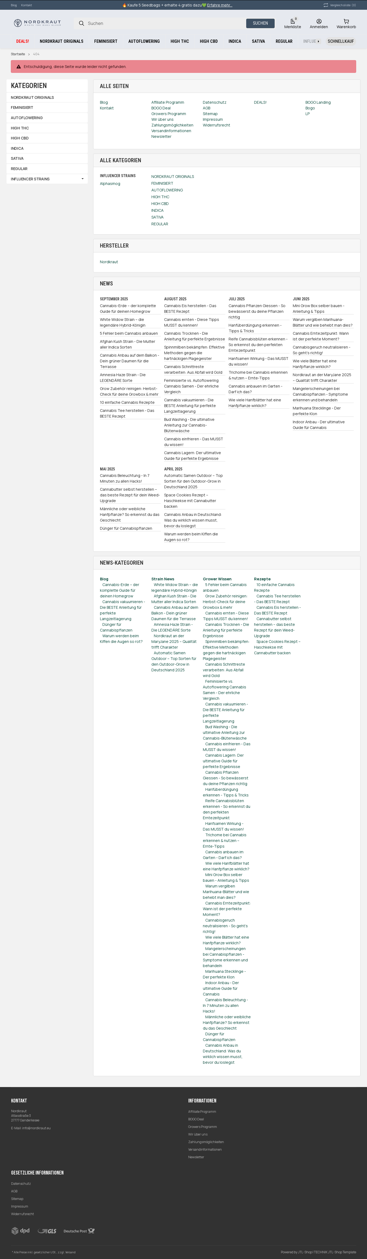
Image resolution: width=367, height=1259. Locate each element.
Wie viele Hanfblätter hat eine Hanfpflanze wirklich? (255, 402)
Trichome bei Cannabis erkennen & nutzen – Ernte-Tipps (258, 375)
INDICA (157, 210)
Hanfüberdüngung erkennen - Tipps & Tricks (255, 328)
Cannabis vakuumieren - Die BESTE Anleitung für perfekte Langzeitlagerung (190, 405)
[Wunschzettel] (292, 23)
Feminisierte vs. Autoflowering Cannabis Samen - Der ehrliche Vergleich (191, 386)
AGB (14, 1191)
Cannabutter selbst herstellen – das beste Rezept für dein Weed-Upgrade (130, 495)
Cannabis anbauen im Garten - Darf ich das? (255, 388)
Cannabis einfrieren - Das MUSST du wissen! (193, 441)
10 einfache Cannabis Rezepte (127, 402)
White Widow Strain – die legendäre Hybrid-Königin (122, 322)
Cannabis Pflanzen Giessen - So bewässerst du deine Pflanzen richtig (257, 311)
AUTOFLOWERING (167, 190)
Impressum (19, 1206)
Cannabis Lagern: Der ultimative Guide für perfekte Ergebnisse (192, 455)
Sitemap (17, 1198)
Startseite (18, 54)
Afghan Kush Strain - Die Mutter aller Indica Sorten (127, 344)
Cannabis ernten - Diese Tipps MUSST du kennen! (191, 322)
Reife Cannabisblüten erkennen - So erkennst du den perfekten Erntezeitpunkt (258, 344)
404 (36, 54)
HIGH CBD (160, 203)
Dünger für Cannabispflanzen (126, 528)
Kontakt (26, 5)
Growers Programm (202, 1126)
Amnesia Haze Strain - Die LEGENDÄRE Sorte (123, 377)
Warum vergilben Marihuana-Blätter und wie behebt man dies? (323, 322)
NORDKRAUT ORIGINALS (172, 176)
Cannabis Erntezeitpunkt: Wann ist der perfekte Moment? (321, 336)
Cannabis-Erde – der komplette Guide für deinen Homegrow (128, 308)
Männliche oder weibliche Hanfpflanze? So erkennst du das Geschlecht (130, 514)
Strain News (162, 578)
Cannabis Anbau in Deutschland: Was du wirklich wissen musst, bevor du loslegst (193, 520)
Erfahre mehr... (219, 5)
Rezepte (262, 578)
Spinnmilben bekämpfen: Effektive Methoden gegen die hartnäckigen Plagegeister (194, 352)
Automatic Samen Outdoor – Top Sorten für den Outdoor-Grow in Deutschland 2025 (193, 481)
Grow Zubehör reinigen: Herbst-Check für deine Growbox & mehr (129, 391)
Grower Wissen (217, 578)
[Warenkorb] (346, 23)
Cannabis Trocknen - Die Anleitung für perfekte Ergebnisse (194, 336)
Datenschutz (21, 1183)
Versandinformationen (205, 1149)
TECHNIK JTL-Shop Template (335, 1252)
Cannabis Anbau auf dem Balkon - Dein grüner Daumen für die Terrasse (129, 361)
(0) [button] (339, 5)
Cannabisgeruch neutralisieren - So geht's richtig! (321, 349)
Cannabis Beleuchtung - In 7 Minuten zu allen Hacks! (125, 478)
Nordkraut (109, 261)
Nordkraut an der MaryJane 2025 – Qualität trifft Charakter (322, 377)
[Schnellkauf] (341, 41)
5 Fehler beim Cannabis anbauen (129, 333)
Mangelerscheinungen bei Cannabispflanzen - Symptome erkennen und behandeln (320, 394)
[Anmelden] (319, 23)
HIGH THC (160, 196)
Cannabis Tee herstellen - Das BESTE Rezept (127, 413)
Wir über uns (197, 1134)
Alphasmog (110, 183)
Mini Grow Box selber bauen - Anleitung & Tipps (319, 308)
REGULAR (159, 223)
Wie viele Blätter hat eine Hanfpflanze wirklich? (315, 363)
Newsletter (196, 1157)
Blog (14, 5)
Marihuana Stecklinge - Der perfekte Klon (317, 410)
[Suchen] (81, 23)
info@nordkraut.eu (36, 1128)
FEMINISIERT (162, 183)
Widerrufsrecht (22, 1214)
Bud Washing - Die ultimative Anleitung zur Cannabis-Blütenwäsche (189, 425)
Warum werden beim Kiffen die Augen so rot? (191, 536)
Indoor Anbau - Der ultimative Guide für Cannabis (319, 424)
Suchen (260, 23)
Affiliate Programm (202, 1111)
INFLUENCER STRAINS (30, 178)
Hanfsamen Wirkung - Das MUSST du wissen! (258, 361)
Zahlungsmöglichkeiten (206, 1142)
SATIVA (157, 217)
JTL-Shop (305, 1252)
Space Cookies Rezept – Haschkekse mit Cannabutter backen (190, 500)
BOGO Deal (196, 1119)
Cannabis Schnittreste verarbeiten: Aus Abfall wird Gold (193, 369)
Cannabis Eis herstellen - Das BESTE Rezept (190, 308)
